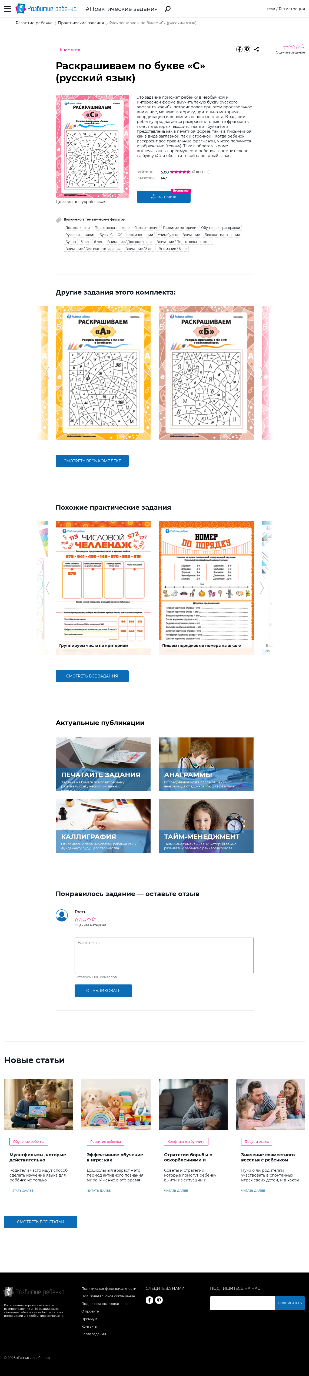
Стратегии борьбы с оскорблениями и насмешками (188, 1160)
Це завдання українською (81, 201)
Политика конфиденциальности (108, 1289)
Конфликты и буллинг (186, 1142)
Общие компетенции (135, 235)
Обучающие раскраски (220, 228)
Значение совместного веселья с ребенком (268, 1157)
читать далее (21, 1191)
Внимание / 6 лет (173, 249)
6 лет (98, 242)
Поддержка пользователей (104, 1304)
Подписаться (291, 1303)
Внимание (70, 49)
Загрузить (164, 196)
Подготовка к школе (112, 228)
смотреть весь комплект (92, 461)
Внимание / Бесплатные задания (93, 249)
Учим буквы (168, 235)
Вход (270, 8)
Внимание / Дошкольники (129, 242)
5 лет (85, 242)
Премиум (89, 1319)
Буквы (70, 242)
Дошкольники (77, 228)
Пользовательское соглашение (108, 1296)
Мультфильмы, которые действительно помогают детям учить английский (37, 1162)
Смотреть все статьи (40, 1222)
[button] (47, 373)
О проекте (90, 1311)
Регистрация (292, 8)
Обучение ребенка (29, 1142)
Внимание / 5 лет (139, 249)
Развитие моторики (179, 228)
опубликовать (103, 990)
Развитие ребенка (105, 1142)
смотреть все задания (92, 676)
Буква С (106, 235)
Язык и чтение (146, 228)
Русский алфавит (80, 235)
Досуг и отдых (257, 1142)
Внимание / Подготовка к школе (184, 242)
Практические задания (124, 8)
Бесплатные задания (222, 235)
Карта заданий (93, 1334)
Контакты (89, 1326)
